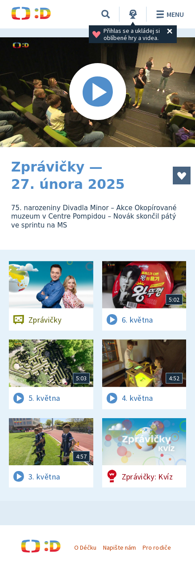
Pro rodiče (157, 547)
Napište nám (119, 547)
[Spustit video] (97, 92)
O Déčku (85, 547)
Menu (168, 14)
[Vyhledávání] (105, 14)
